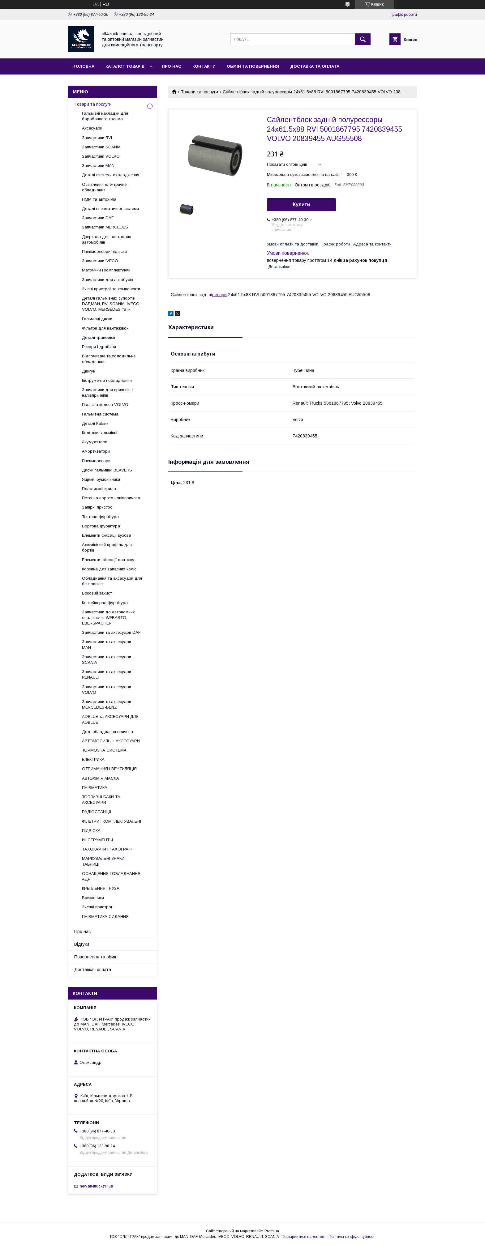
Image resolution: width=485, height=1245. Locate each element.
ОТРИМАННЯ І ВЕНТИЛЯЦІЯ (109, 768)
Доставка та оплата (314, 66)
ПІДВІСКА (91, 830)
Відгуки (81, 944)
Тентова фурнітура (100, 516)
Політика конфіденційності (352, 1236)
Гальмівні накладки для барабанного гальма (105, 116)
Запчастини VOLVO (101, 156)
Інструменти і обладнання (107, 380)
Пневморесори (96, 460)
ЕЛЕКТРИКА (93, 759)
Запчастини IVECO (100, 260)
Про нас (171, 66)
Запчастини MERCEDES (105, 227)
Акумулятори (94, 442)
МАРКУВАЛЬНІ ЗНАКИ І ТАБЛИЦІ (104, 861)
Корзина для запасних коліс (109, 569)
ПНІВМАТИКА (94, 787)
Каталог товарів (124, 66)
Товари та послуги (199, 91)
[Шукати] (363, 39)
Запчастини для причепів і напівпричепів (107, 392)
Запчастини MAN (98, 165)
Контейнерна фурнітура (105, 602)
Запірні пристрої (98, 507)
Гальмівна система (100, 414)
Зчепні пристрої (97, 907)
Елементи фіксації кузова (106, 535)
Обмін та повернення (253, 66)
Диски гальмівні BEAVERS (107, 470)
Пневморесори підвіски (104, 251)
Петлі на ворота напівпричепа (111, 498)
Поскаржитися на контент (303, 1236)
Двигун (88, 371)
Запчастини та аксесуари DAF (111, 632)
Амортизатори (96, 451)
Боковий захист (97, 593)
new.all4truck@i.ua (96, 1186)
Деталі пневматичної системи (110, 208)
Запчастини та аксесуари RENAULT (106, 674)
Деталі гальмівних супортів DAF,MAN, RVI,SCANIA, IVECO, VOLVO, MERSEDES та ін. (111, 304)
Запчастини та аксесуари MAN (106, 644)
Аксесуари (92, 128)
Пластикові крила (99, 488)
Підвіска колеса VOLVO (105, 404)
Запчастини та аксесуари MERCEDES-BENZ (106, 704)
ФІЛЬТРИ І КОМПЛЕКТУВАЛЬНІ (111, 821)
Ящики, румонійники (101, 479)
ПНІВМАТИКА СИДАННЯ (105, 916)
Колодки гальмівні (99, 432)
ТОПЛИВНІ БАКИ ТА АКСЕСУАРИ (101, 800)
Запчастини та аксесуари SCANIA (106, 659)
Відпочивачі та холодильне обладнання (108, 359)
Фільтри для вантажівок (105, 328)
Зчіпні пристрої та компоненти (111, 289)
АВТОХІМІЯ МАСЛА (100, 778)
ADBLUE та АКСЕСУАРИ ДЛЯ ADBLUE (110, 719)
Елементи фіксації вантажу (108, 559)
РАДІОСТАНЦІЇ (96, 811)
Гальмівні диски (97, 319)
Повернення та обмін (96, 956)
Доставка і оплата (92, 969)
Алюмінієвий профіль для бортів (107, 547)
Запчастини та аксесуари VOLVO (106, 689)
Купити (301, 204)
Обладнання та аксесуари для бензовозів (112, 581)
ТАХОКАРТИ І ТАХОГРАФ (107, 849)
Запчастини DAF (98, 217)
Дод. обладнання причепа (107, 731)
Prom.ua (271, 1231)
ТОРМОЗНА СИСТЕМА (104, 750)
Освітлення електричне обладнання (104, 187)
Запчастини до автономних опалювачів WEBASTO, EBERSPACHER (108, 617)
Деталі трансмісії (98, 337)
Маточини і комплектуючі (106, 270)
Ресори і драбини (99, 346)
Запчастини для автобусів (107, 279)
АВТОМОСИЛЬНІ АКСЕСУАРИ (111, 741)
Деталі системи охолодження (110, 175)
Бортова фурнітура (101, 526)
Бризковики (93, 897)
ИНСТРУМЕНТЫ (97, 840)
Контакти (204, 66)
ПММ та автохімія (99, 199)
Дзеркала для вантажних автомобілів (106, 239)
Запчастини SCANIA (101, 147)
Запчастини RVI (97, 137)
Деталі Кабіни (95, 423)
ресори (219, 294)
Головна (84, 66)
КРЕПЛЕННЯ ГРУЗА (100, 888)
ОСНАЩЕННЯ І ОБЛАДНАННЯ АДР (111, 876)
